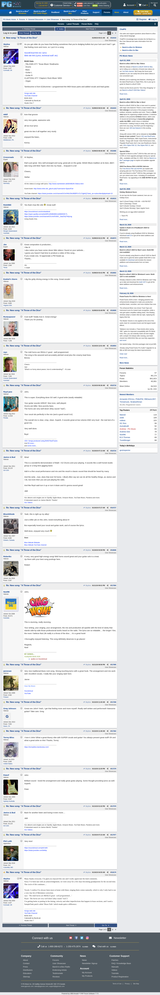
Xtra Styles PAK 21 (143, 145)
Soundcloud (28, 691)
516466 (113, 151)
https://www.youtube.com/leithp (35, 850)
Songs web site (29, 93)
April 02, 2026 (125, 189)
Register (141, 19)
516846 (113, 550)
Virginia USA (7, 305)
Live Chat (86, 6)
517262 (113, 731)
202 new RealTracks (148, 136)
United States (7, 764)
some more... (32, 446)
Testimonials (58, 973)
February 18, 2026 (126, 293)
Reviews (56, 977)
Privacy (127, 984)
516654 (113, 346)
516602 (113, 273)
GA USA (6, 470)
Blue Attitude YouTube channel (35, 545)
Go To (36, 33)
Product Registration (120, 977)
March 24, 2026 (125, 225)
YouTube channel (128, 71)
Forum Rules (87, 24)
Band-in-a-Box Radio (61, 967)
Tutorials (115, 973)
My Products (87, 976)
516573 (113, 238)
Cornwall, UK (7, 70)
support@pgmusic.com (57, 986)
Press (25, 967)
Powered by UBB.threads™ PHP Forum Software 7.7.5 (80, 993)
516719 (113, 385)
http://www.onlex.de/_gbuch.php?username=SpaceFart (53, 189)
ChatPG (123, 29)
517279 (113, 769)
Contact (26, 963)
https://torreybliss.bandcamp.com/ (36, 747)
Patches (115, 960)
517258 (113, 702)
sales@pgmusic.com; (41, 986)
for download (130, 260)
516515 (113, 198)
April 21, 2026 (125, 99)
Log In (152, 19)
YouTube (27, 693)
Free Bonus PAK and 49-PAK (132, 169)
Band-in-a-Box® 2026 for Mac (143, 67)
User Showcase (53, 19)
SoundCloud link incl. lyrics (35, 53)
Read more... (124, 94)
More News (124, 363)
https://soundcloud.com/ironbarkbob (37, 211)
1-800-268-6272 (88, 3)
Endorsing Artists (60, 970)
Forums (22, 19)
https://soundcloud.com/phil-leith (36, 848)
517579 (113, 806)
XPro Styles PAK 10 (130, 145)
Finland (5, 697)
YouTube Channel (30, 96)
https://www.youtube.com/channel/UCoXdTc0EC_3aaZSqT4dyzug (48, 216)
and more (123, 340)
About (25, 960)
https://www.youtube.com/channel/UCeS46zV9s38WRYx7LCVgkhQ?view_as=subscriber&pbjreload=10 (75, 193)
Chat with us (103, 946)
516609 (113, 310)
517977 (113, 835)
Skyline (87, 108)
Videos (114, 970)
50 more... (31, 443)
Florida (5, 418)
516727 (113, 508)
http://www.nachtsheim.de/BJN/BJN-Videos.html (66, 184)
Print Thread (24, 33)
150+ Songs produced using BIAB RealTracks (40, 441)
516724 (113, 451)
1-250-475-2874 (101, 3)
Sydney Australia (9, 801)
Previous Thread (28, 29)
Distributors (28, 970)
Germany (6, 183)
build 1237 (142, 282)
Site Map (136, 984)
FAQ (96, 24)
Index (60, 29)
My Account (87, 972)
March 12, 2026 (125, 247)
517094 (113, 585)
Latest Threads (73, 24)
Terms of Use (117, 984)
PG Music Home (9, 19)
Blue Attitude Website (32, 542)
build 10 (129, 235)
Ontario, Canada (8, 540)
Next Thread (91, 29)
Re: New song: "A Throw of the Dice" (23, 108)
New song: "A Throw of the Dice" (22, 38)
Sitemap (26, 977)
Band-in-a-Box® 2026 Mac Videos (133, 90)
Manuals (115, 967)
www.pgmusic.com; (27, 986)
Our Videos (28, 502)
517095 (113, 665)
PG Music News (126, 56)
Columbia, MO (8, 867)
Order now (123, 354)
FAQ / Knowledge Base (121, 963)
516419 (113, 38)
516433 (113, 108)
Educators (27, 973)
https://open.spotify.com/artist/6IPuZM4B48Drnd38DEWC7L (46, 214)
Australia (6, 618)
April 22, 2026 (125, 60)
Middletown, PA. (8, 140)
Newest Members (127, 394)
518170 (113, 872)
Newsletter (120, 937)
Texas (5, 267)
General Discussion (35, 19)
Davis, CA (6, 726)
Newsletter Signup (89, 963)
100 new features (135, 128)
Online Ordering (104, 6)
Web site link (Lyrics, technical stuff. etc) (41, 55)
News (84, 960)
